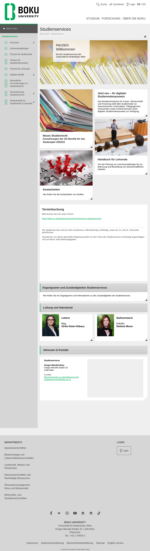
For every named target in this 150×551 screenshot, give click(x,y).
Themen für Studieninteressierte (19, 61)
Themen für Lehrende (20, 69)
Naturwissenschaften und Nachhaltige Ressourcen (17, 476)
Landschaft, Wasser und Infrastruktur (17, 466)
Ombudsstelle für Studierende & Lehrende (21, 102)
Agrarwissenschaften (15, 448)
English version (115, 543)
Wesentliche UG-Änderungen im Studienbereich (19, 83)
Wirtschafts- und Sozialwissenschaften (15, 497)
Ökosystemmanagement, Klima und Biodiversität (17, 487)
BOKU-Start (11, 28)
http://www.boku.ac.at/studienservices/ (61, 377)
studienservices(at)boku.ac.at (57, 379)
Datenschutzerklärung (52, 543)
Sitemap (100, 543)
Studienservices (57, 34)
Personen (14, 42)
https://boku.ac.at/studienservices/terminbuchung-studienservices (71, 218)
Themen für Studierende (21, 54)
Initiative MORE (17, 74)
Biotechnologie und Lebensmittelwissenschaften (19, 456)
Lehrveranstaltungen (19, 48)
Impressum (32, 543)
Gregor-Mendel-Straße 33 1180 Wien (56, 367)
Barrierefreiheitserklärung (80, 543)
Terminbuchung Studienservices (17, 93)
